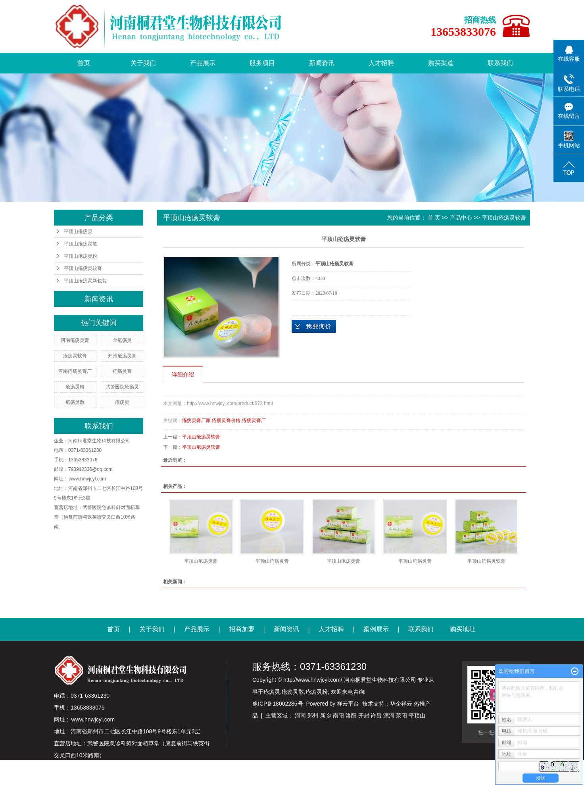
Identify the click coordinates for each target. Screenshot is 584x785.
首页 (83, 63)
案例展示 (376, 629)
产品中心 (461, 217)
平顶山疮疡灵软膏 (83, 268)
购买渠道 (440, 63)
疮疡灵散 (75, 402)
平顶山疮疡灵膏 (200, 561)
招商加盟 (241, 629)
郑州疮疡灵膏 (122, 356)
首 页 (434, 217)
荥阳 (401, 715)
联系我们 (500, 63)
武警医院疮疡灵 (122, 387)
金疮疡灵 (122, 340)
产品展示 (202, 63)
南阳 (338, 715)
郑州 (313, 715)
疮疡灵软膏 (75, 356)
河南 (300, 715)
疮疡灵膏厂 (254, 420)
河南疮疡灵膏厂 (75, 371)
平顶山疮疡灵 (78, 231)
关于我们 (143, 63)
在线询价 (314, 326)
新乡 (325, 715)
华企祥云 (401, 703)
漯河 (388, 715)
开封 (363, 715)
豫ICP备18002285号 (277, 703)
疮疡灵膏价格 (226, 420)
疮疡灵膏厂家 (196, 420)
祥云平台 (348, 703)
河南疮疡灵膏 (75, 340)
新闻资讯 (321, 63)
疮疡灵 (122, 402)
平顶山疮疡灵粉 (80, 256)
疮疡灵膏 (122, 371)
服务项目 (262, 63)
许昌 (376, 715)
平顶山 (417, 715)
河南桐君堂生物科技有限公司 (99, 441)
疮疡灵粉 (75, 387)
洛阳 (351, 715)
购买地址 (462, 629)
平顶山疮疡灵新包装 (85, 281)
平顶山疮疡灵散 (80, 244)
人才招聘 (381, 63)
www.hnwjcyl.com (87, 479)
